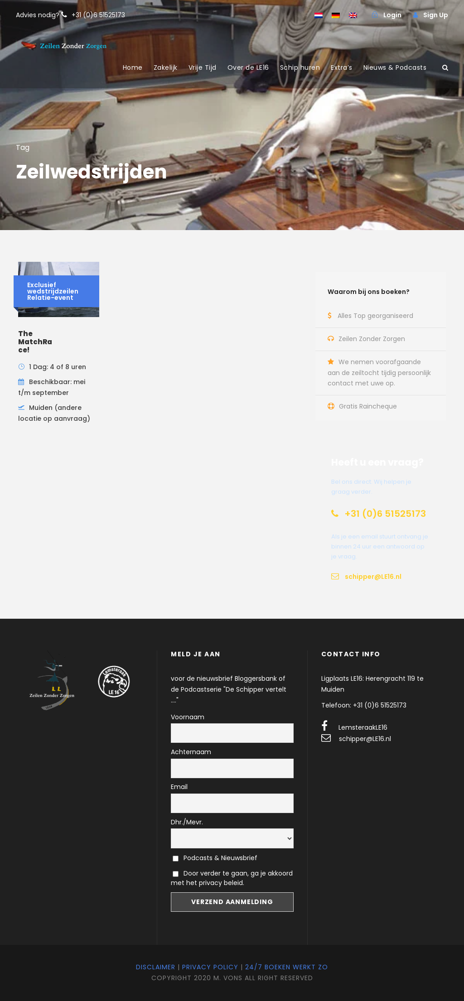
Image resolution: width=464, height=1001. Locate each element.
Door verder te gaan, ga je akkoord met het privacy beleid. (232, 878)
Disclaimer (155, 967)
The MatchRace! (35, 342)
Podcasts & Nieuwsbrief (215, 857)
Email (179, 786)
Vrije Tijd (202, 67)
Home (133, 67)
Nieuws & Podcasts (395, 67)
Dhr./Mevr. (187, 822)
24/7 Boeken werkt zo (286, 967)
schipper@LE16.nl (365, 738)
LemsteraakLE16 (362, 727)
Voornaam (187, 717)
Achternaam (191, 751)
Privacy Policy (210, 967)
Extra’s (342, 67)
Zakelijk (166, 67)
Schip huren (300, 67)
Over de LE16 (248, 67)
